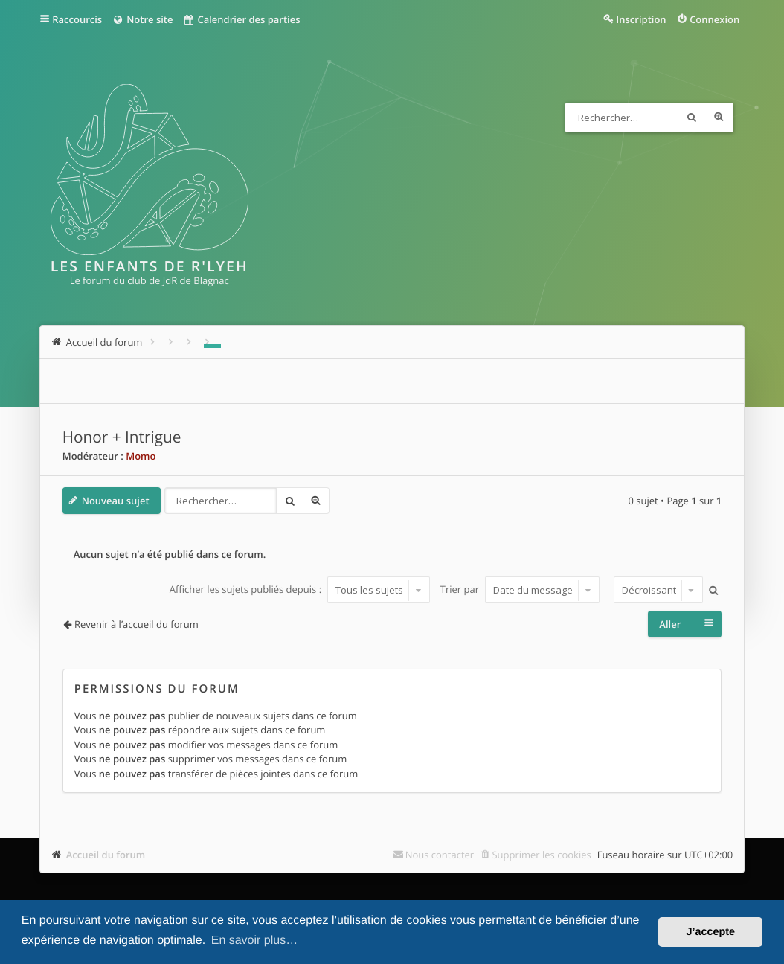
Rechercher (691, 117)
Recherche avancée (718, 117)
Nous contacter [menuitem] (440, 854)
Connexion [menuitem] (714, 19)
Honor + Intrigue (121, 437)
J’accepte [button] (710, 932)
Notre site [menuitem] (142, 19)
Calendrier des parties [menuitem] (241, 19)
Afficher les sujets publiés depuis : (300, 590)
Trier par (520, 590)
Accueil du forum (106, 854)
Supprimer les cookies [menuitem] (541, 854)
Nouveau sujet (116, 500)
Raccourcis (77, 19)
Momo (140, 456)
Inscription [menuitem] (641, 19)
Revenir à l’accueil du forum (136, 624)
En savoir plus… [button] (254, 940)
